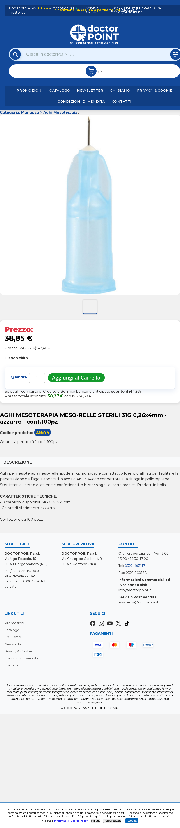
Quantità (19, 377)
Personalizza (112, 820)
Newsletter (90, 90)
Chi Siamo (120, 90)
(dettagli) (127, 10)
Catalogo (59, 90)
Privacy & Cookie (154, 90)
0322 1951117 (135, 566)
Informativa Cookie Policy (71, 820)
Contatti (122, 101)
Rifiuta (95, 820)
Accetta (131, 820)
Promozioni (30, 90)
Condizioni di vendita (81, 101)
